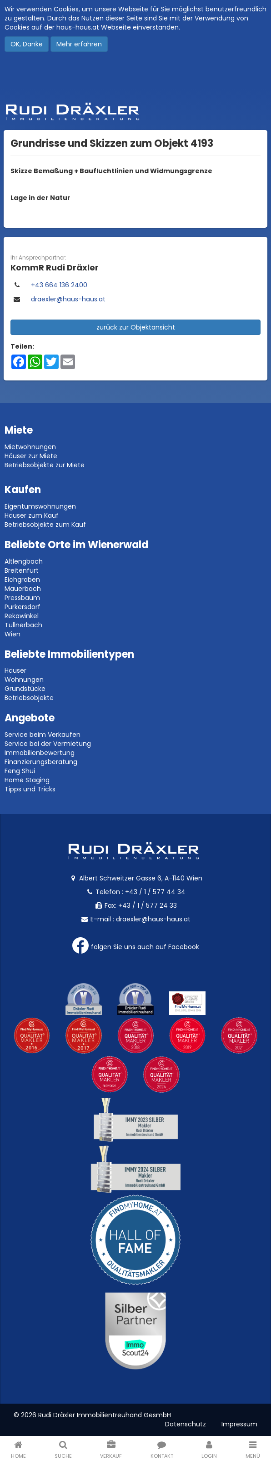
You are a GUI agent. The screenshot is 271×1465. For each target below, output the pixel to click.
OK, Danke (26, 44)
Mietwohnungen (30, 446)
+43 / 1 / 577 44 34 (155, 891)
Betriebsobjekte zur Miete (45, 465)
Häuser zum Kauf (32, 515)
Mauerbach (23, 588)
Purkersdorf (22, 606)
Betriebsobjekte (29, 697)
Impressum (239, 1424)
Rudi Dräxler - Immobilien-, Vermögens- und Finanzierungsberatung (135, 111)
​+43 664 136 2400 (59, 285)
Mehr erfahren (79, 44)
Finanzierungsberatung (41, 761)
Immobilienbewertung (40, 752)
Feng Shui (20, 770)
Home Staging (27, 780)
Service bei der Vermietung (48, 743)
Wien (12, 634)
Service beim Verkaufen (42, 734)
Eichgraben (22, 579)
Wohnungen (24, 679)
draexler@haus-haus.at (68, 299)
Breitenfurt (22, 570)
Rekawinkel (22, 615)
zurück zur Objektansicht (135, 327)
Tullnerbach (23, 625)
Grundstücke (25, 688)
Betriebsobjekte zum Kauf (45, 524)
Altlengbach (24, 561)
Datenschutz (185, 1424)
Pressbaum (22, 597)
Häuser (15, 670)
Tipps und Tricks (30, 789)
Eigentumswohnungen (40, 506)
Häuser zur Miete (31, 455)
